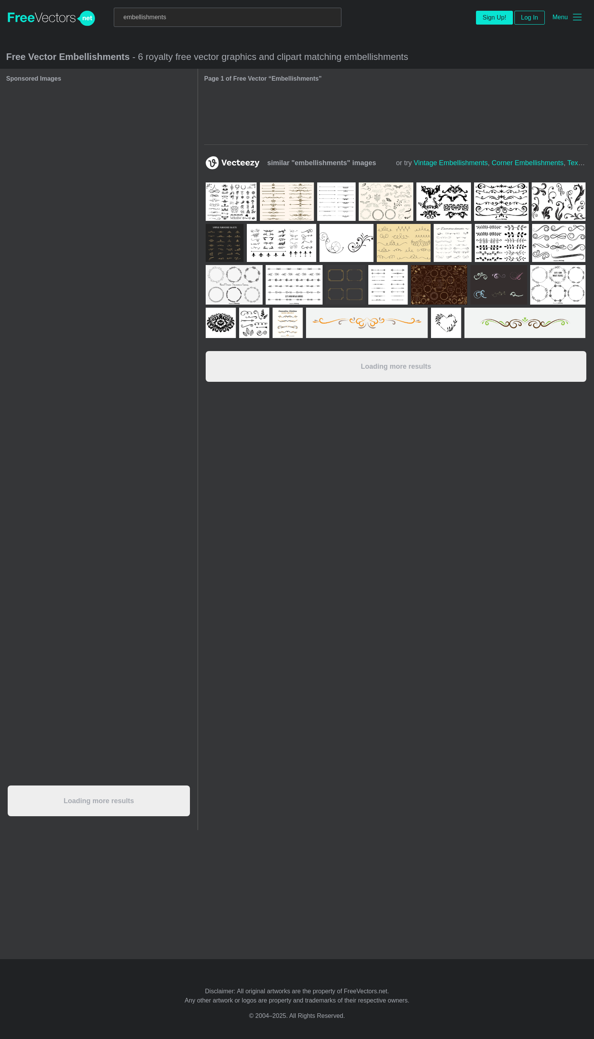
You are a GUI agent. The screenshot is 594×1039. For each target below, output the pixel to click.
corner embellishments (528, 163)
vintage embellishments (451, 163)
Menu (560, 17)
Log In (529, 17)
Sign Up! (494, 17)
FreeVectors (51, 18)
